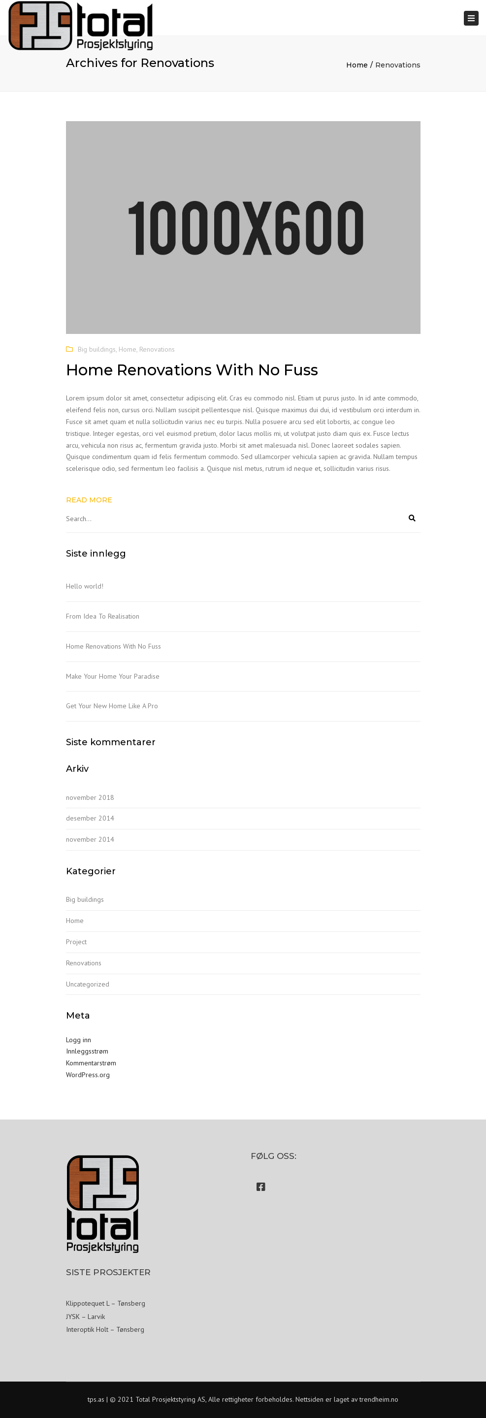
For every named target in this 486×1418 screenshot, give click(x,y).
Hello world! (84, 586)
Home (357, 65)
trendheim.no (378, 1399)
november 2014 (90, 839)
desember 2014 (90, 818)
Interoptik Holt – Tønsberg (105, 1329)
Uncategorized (87, 984)
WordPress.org (88, 1074)
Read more (89, 499)
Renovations (157, 349)
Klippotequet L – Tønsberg (105, 1303)
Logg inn (78, 1039)
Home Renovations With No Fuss (113, 646)
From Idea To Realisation (102, 616)
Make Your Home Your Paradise (113, 676)
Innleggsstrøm (87, 1051)
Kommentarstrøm (91, 1062)
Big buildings (97, 349)
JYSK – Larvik (85, 1316)
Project (76, 941)
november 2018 (90, 797)
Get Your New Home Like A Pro (112, 705)
